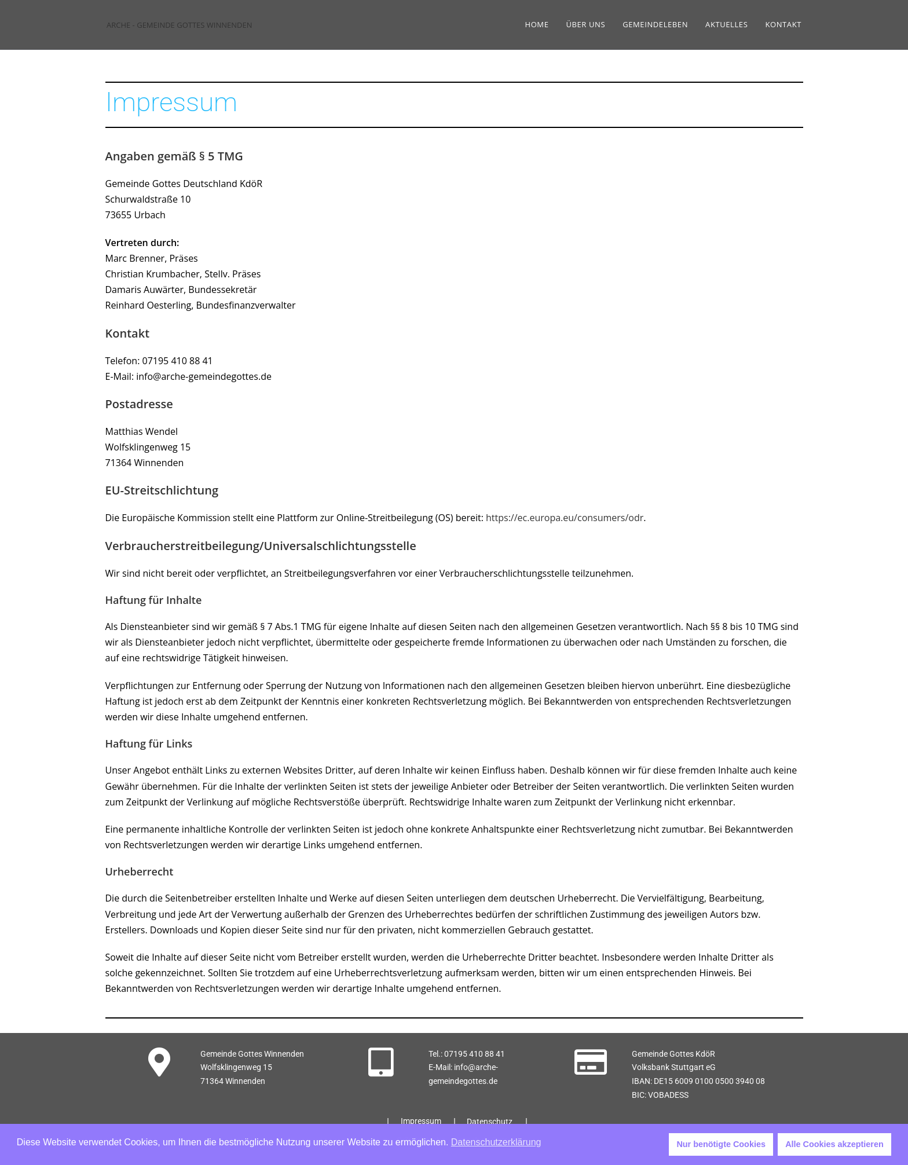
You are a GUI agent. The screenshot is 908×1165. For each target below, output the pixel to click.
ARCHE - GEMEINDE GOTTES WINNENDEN (179, 25)
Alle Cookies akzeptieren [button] (834, 1144)
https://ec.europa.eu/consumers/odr (564, 517)
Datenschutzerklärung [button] (496, 1142)
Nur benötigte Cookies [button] (721, 1144)
